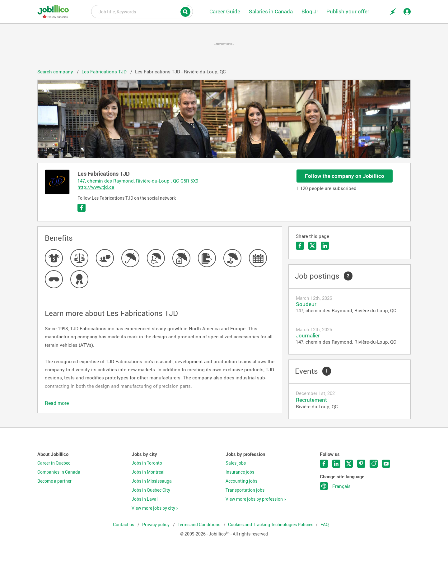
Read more (57, 403)
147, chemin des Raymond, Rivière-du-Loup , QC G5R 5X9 (137, 181)
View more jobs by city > (155, 508)
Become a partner (54, 481)
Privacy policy (156, 524)
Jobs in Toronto (147, 463)
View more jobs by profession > (256, 499)
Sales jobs (236, 463)
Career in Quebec (53, 463)
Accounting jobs (241, 481)
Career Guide (224, 11)
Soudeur (306, 304)
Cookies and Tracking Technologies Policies (270, 524)
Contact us (124, 524)
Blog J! (309, 11)
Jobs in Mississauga (152, 481)
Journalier (308, 335)
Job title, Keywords (142, 11)
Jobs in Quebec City (151, 490)
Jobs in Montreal (148, 472)
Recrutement (311, 399)
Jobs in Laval (145, 499)
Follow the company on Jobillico (344, 175)
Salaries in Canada (271, 11)
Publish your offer (347, 11)
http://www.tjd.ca (95, 187)
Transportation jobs (245, 490)
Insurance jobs (240, 472)
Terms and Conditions (199, 524)
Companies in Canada (58, 472)
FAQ (324, 524)
